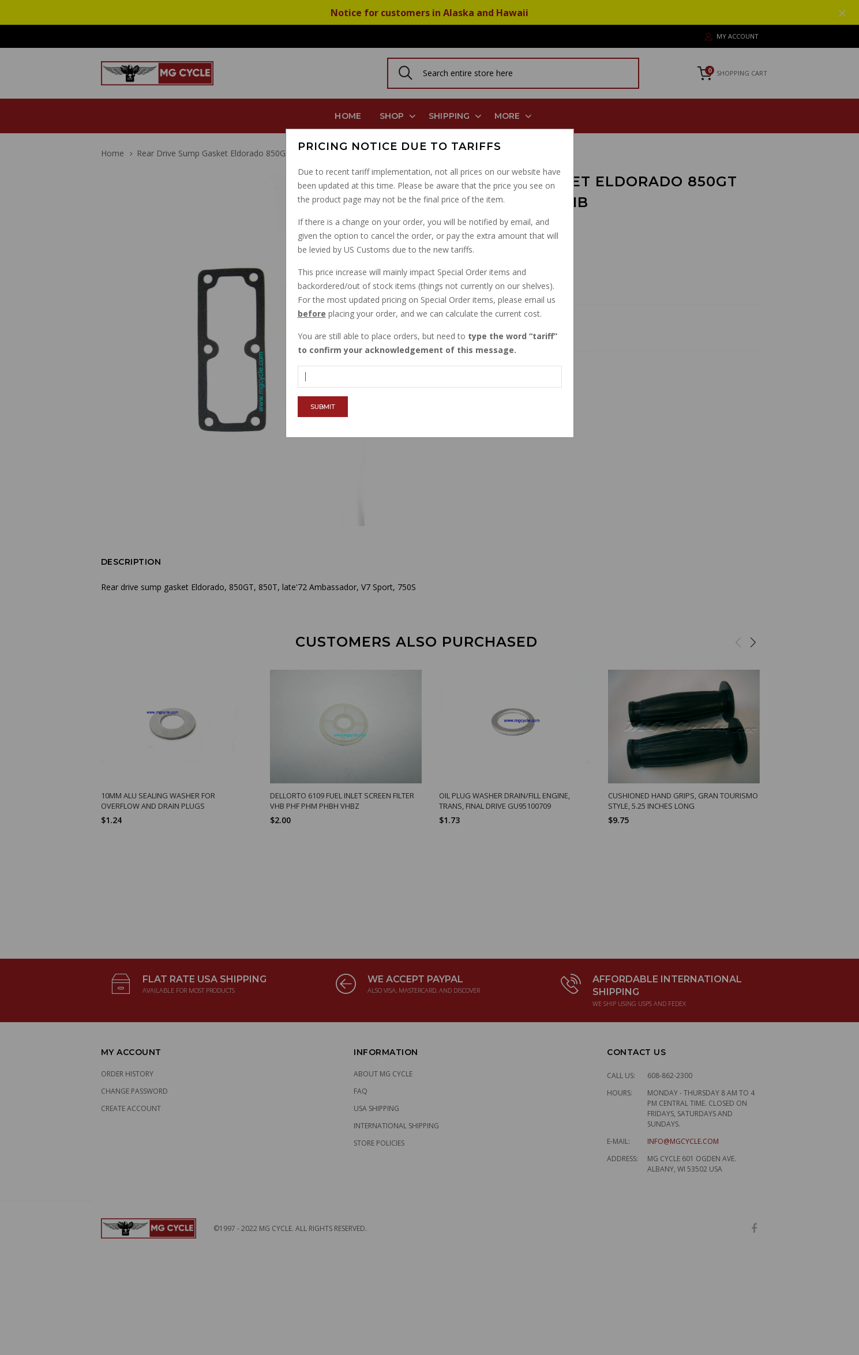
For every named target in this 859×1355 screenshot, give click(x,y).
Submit (322, 407)
